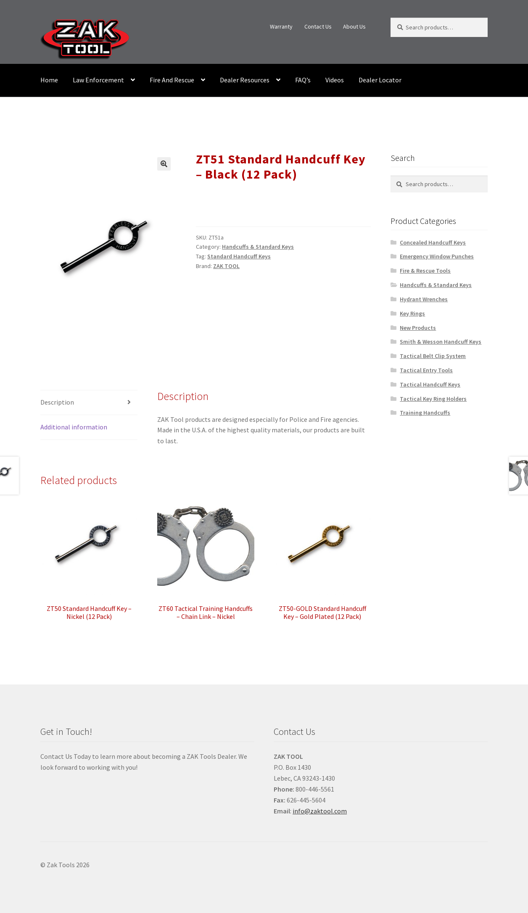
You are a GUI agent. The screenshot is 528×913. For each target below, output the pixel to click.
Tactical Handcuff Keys (430, 384)
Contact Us (318, 26)
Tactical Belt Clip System (433, 356)
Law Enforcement (98, 80)
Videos (334, 80)
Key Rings (412, 313)
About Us (354, 26)
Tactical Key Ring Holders (433, 399)
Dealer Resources (244, 80)
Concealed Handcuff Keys (433, 242)
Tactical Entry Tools (426, 370)
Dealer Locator (380, 80)
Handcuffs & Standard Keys (258, 246)
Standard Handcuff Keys (239, 256)
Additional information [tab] (73, 427)
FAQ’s (303, 80)
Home (49, 80)
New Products (418, 328)
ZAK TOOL (226, 266)
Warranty (281, 26)
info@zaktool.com (320, 811)
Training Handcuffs (425, 412)
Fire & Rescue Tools (425, 270)
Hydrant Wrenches (424, 299)
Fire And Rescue (172, 80)
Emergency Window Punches (437, 256)
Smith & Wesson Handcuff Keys (440, 341)
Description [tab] (57, 402)
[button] (164, 164)
